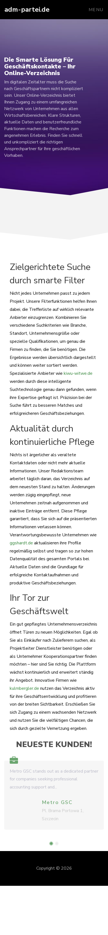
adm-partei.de (27, 9)
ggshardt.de (21, 543)
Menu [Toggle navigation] (96, 10)
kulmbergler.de (24, 688)
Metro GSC (57, 804)
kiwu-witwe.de (78, 373)
